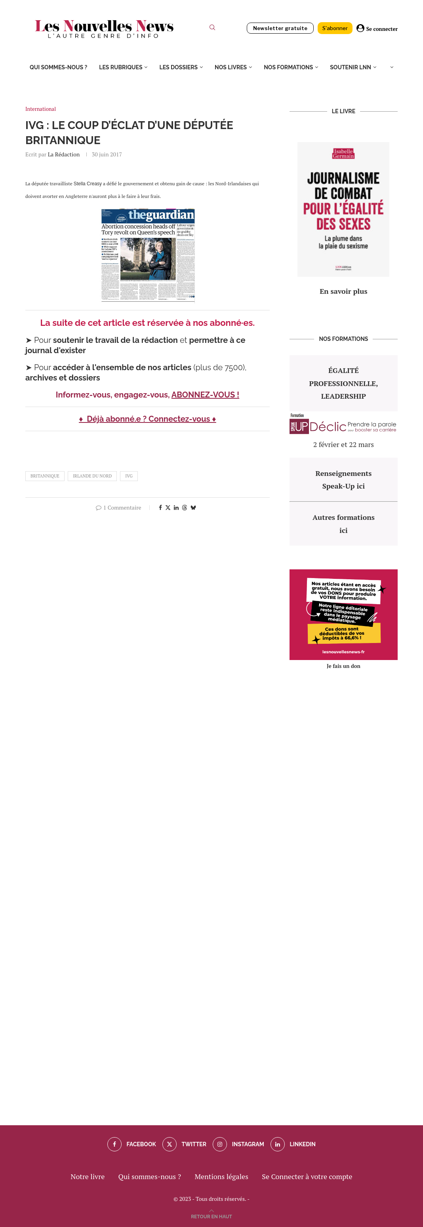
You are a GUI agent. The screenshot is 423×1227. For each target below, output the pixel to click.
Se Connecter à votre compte (307, 1176)
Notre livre (87, 1176)
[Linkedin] (293, 1144)
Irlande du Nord (92, 476)
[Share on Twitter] (168, 507)
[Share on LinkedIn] (176, 507)
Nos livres (231, 67)
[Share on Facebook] (160, 507)
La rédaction (64, 154)
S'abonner (335, 28)
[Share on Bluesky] (193, 507)
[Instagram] (238, 1144)
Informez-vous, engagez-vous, (113, 394)
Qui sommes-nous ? (58, 67)
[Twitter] (184, 1144)
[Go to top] (211, 1215)
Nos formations (288, 67)
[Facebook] (131, 1144)
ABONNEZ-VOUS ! (205, 394)
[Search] (212, 29)
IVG (129, 476)
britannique (44, 476)
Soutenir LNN (350, 67)
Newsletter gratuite (280, 28)
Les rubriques (120, 67)
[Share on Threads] (184, 507)
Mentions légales (221, 1176)
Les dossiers (178, 67)
